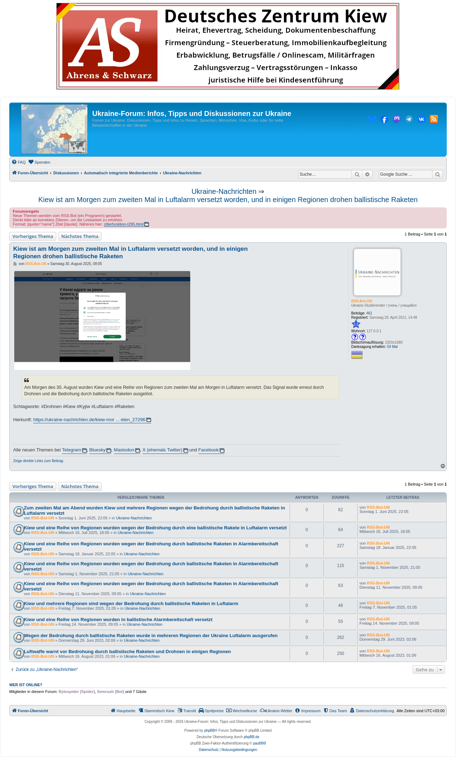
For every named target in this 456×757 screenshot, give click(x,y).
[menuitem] (18, 162)
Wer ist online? (25, 685)
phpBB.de (251, 737)
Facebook (208, 449)
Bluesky (97, 449)
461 (370, 313)
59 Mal (392, 347)
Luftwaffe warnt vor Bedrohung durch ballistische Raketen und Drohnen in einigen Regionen (127, 651)
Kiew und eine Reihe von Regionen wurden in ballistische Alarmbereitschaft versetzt (118, 619)
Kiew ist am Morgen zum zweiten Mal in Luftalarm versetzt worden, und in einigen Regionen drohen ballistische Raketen (228, 199)
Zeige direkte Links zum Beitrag (38, 461)
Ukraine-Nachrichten (224, 191)
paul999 (259, 743)
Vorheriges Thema (32, 236)
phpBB (209, 730)
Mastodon (124, 449)
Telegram (71, 449)
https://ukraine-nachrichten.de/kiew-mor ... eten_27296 (89, 419)
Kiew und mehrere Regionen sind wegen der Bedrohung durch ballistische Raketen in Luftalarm (131, 603)
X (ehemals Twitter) (162, 449)
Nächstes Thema (79, 236)
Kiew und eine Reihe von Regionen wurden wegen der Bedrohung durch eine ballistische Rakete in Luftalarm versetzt (155, 527)
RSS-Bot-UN (361, 301)
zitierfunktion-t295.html (124, 224)
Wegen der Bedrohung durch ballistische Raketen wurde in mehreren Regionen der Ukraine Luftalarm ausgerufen (151, 635)
